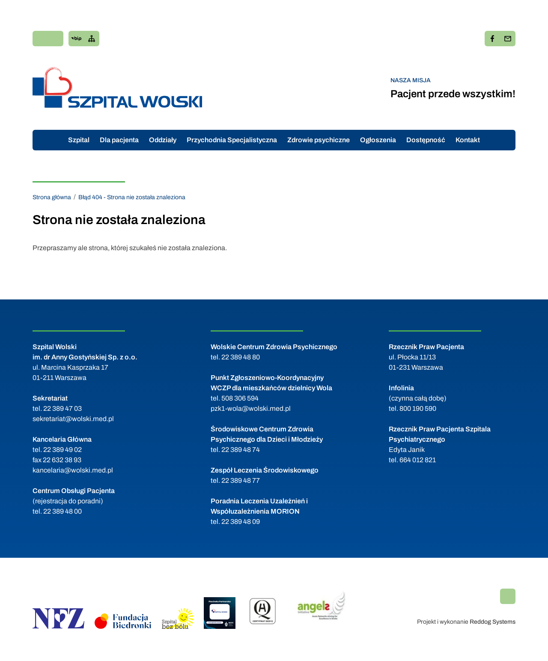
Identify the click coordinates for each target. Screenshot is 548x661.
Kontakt (468, 140)
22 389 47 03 (62, 408)
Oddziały (162, 140)
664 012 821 (417, 460)
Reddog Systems (492, 622)
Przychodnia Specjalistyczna (232, 140)
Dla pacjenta (119, 140)
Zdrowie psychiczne (318, 140)
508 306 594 (240, 398)
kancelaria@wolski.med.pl (73, 470)
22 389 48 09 (240, 521)
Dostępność (425, 140)
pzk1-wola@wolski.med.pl (251, 408)
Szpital (78, 140)
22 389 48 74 (240, 449)
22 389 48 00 (62, 511)
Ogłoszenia (378, 140)
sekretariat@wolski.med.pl (73, 418)
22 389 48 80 (240, 357)
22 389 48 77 (240, 480)
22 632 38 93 (62, 460)
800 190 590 (417, 408)
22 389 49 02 (62, 449)
